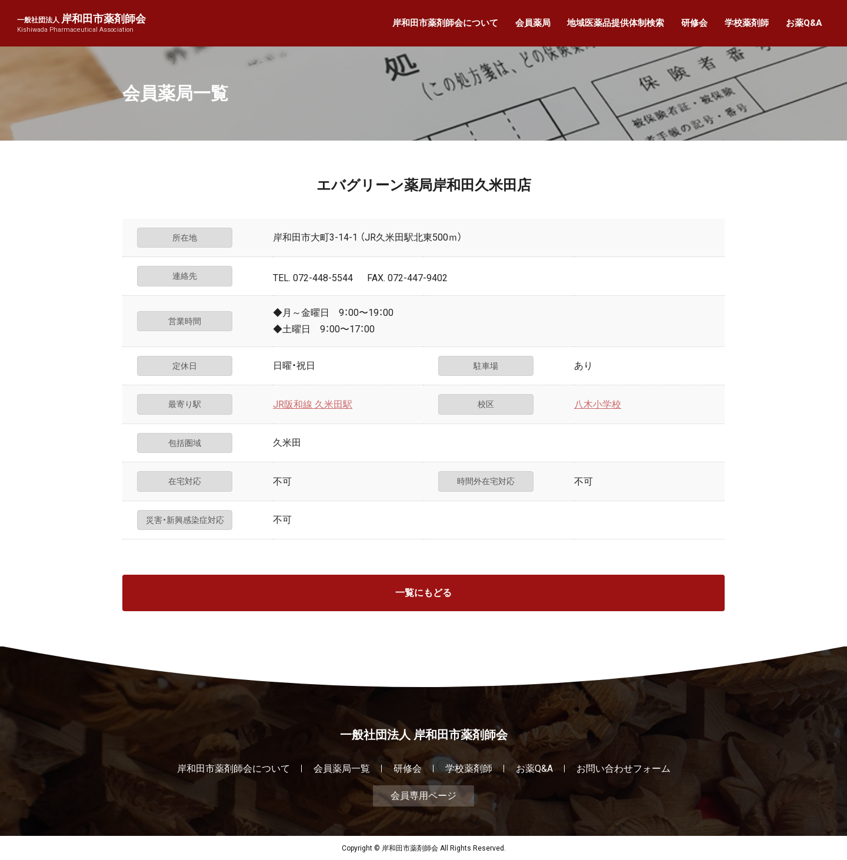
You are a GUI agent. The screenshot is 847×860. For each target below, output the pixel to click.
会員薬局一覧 (342, 769)
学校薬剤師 (747, 23)
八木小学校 (597, 404)
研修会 (694, 23)
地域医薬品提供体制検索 (615, 23)
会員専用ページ (423, 795)
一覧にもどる (423, 592)
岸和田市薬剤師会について (445, 23)
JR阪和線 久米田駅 (312, 404)
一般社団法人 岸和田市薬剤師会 (424, 735)
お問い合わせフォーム (623, 769)
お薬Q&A (804, 23)
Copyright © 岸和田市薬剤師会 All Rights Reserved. (424, 848)
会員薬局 (533, 23)
